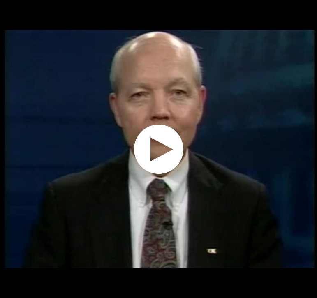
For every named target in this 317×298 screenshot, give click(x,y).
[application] (158, 149)
